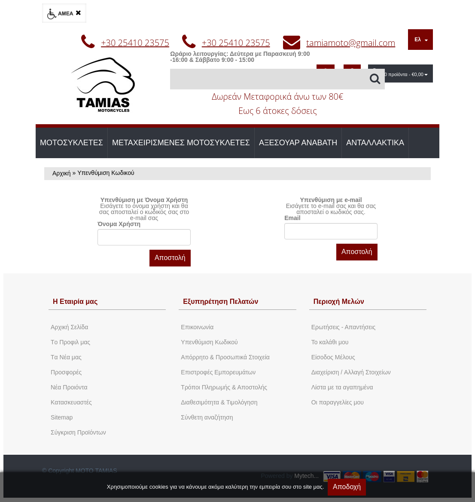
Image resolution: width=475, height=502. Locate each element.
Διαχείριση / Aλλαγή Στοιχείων (351, 372)
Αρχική (61, 173)
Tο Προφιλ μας (70, 342)
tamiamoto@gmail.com (350, 43)
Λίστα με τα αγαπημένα (342, 387)
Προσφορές (66, 372)
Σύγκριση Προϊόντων (78, 432)
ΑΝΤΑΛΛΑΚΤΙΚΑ (375, 142)
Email (292, 218)
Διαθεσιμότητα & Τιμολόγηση (219, 402)
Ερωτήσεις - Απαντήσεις (343, 327)
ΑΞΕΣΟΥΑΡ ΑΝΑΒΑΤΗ (298, 142)
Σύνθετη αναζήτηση (207, 417)
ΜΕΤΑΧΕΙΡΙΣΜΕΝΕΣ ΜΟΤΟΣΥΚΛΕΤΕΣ (181, 142)
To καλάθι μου (330, 342)
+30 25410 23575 (135, 43)
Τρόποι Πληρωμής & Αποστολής (224, 387)
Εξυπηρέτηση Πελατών (220, 301)
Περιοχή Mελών (339, 301)
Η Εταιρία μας (75, 301)
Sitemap (62, 417)
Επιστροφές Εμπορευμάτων (218, 372)
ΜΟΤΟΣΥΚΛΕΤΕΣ (71, 142)
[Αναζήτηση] (277, 79)
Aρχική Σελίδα (69, 327)
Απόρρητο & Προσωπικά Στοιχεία (225, 357)
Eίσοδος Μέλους (333, 357)
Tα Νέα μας (66, 357)
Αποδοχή (347, 486)
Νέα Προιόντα (69, 387)
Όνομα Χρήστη (118, 224)
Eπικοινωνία (197, 327)
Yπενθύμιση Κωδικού (209, 342)
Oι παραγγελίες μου (337, 402)
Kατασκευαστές (71, 402)
